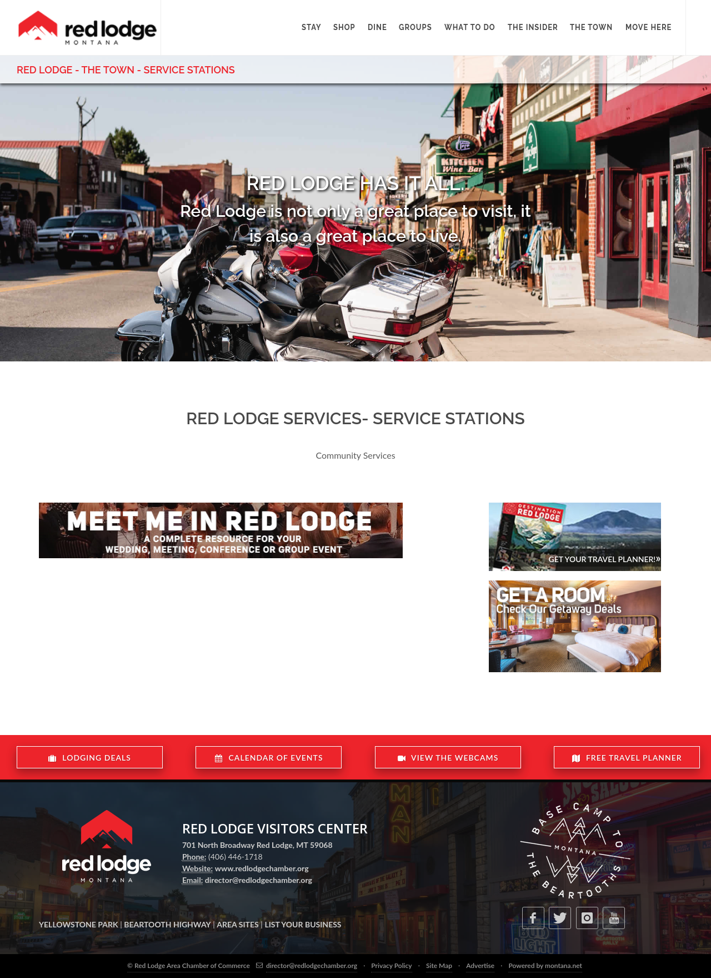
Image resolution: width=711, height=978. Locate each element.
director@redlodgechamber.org (258, 880)
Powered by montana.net (545, 965)
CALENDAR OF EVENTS (268, 757)
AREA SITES (237, 924)
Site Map (439, 965)
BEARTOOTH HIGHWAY (167, 924)
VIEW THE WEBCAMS (447, 757)
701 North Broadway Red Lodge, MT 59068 (257, 845)
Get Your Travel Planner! (604, 557)
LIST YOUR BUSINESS (302, 924)
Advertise (480, 965)
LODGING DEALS (89, 757)
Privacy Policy (391, 965)
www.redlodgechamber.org (262, 868)
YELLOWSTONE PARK (78, 924)
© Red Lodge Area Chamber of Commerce (188, 965)
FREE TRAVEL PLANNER (627, 757)
